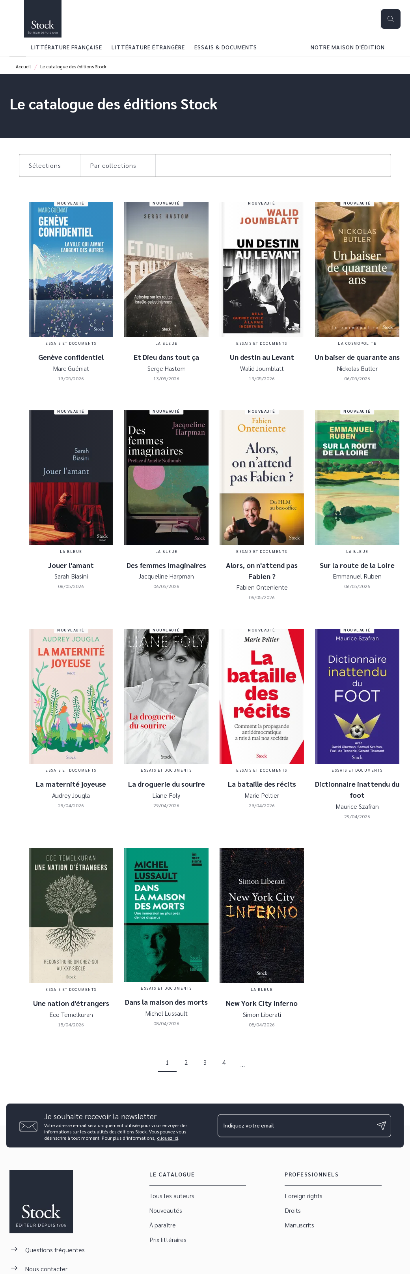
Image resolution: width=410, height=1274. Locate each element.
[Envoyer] (381, 1125)
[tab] (17, 47)
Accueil (23, 66)
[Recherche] (391, 19)
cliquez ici (167, 1138)
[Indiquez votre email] (294, 1125)
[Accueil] (42, 19)
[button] (49, 165)
